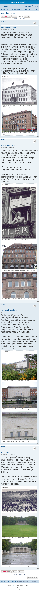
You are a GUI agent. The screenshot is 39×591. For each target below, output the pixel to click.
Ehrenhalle (5, 452)
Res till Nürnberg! (9, 13)
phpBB (13, 585)
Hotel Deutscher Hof (8, 145)
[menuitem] (5, 6)
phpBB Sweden (21, 587)
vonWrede (3, 21)
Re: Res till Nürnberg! (9, 310)
